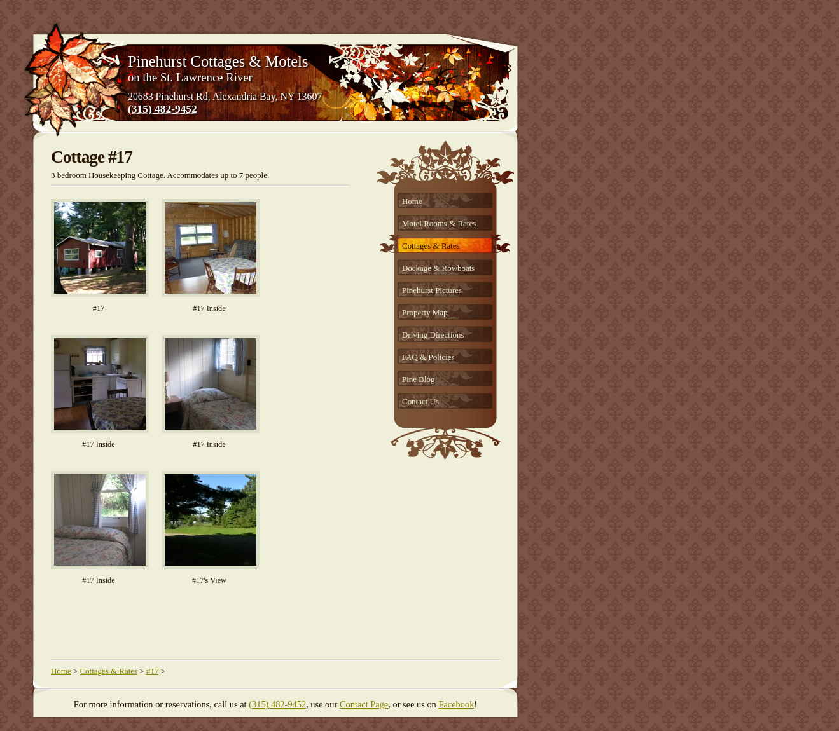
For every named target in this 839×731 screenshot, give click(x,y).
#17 (152, 671)
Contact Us (420, 401)
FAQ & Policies (428, 357)
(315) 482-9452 (162, 108)
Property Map (425, 312)
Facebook (456, 704)
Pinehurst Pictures (432, 290)
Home (412, 201)
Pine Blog (418, 379)
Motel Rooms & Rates (439, 223)
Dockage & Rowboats (438, 268)
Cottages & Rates (431, 245)
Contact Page (364, 704)
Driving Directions (433, 334)
